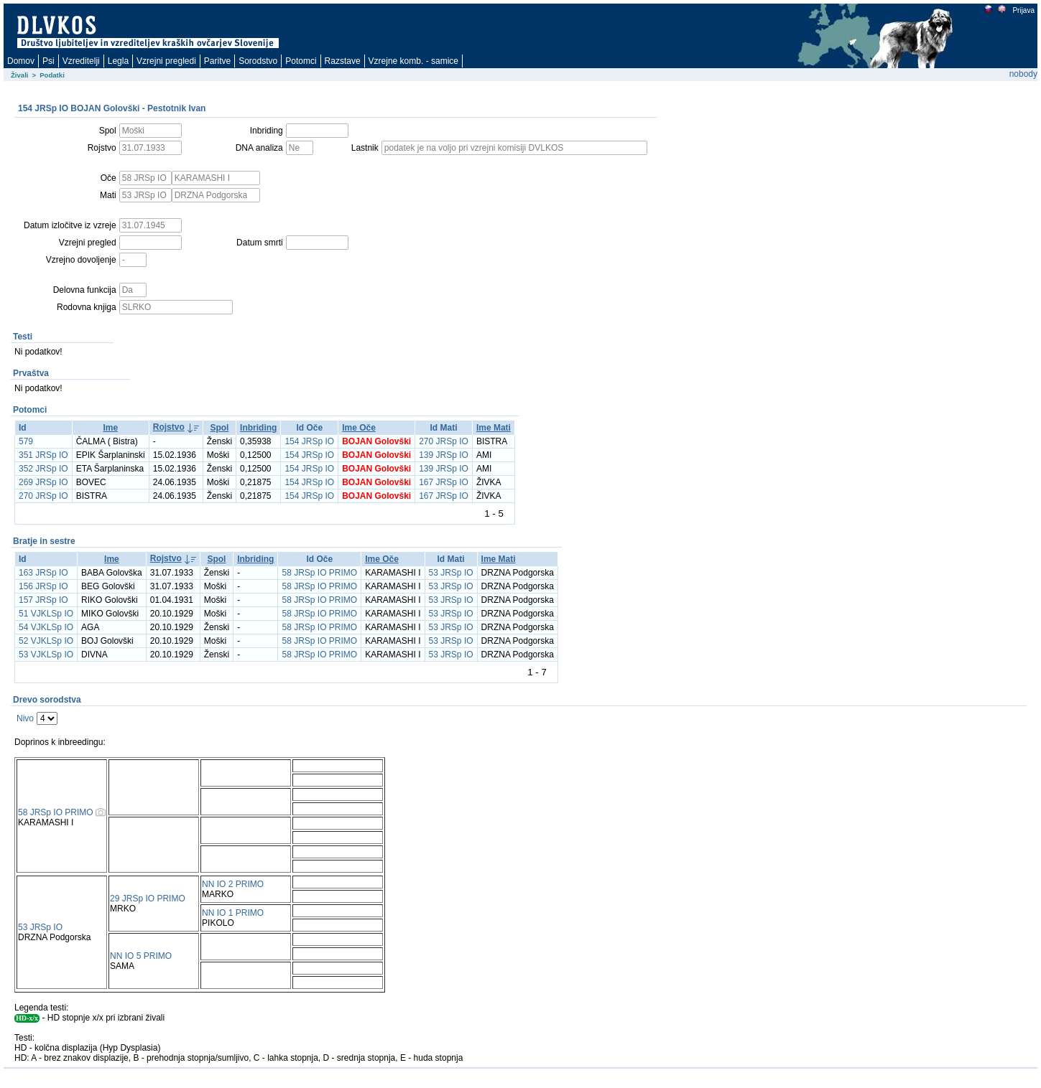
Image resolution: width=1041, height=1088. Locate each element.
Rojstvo (169, 427)
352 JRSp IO (43, 469)
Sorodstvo (258, 61)
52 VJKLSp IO (46, 641)
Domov (20, 61)
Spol (219, 428)
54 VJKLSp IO (46, 627)
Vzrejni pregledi (166, 61)
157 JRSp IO (43, 600)
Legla (118, 61)
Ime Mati (493, 428)
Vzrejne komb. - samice (413, 61)
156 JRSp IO (43, 586)
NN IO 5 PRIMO (141, 956)
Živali (20, 75)
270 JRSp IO (443, 441)
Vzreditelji (81, 61)
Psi (48, 61)
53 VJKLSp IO (46, 654)
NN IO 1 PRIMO (233, 913)
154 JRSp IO (309, 441)
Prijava (1023, 10)
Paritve (217, 61)
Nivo (25, 718)
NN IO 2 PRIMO (233, 884)
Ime (110, 428)
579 (26, 441)
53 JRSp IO (451, 573)
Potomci (300, 61)
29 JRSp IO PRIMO (147, 899)
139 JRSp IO (443, 455)
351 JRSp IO (43, 455)
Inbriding (258, 428)
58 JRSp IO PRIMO (319, 573)
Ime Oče (359, 428)
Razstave (343, 61)
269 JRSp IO (43, 482)
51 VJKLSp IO (46, 614)
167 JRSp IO (443, 482)
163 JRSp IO (43, 573)
